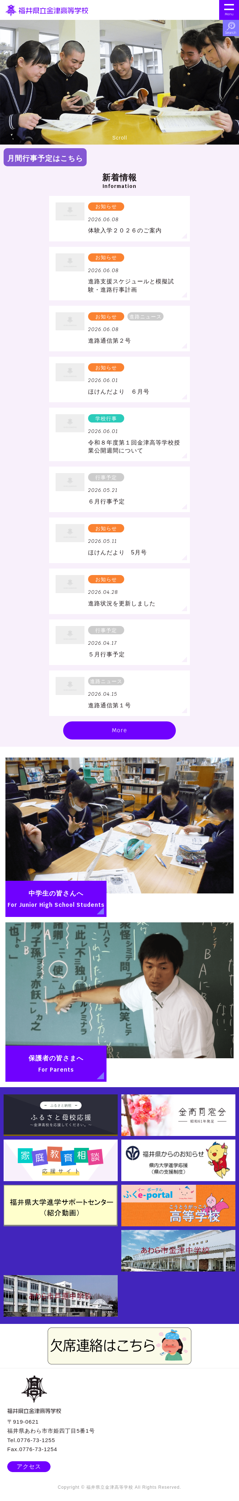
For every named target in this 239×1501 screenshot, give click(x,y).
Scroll (119, 128)
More (119, 730)
